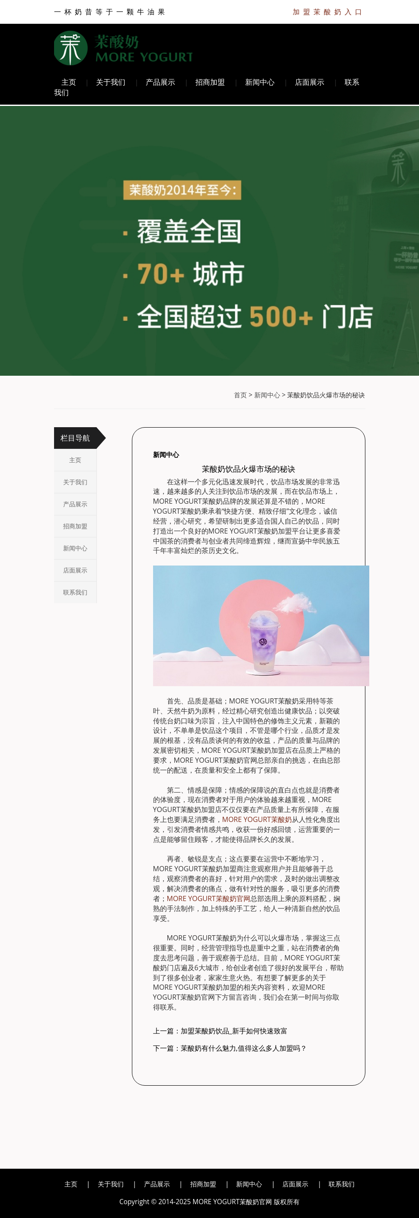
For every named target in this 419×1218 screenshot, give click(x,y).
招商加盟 (210, 82)
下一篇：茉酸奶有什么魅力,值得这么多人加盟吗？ (230, 1048)
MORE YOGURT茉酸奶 (257, 819)
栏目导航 (75, 438)
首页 (240, 395)
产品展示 (160, 82)
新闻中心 (260, 82)
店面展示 (309, 82)
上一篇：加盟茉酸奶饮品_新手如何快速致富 (220, 1031)
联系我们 (75, 592)
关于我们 (110, 82)
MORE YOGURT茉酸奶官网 (208, 898)
